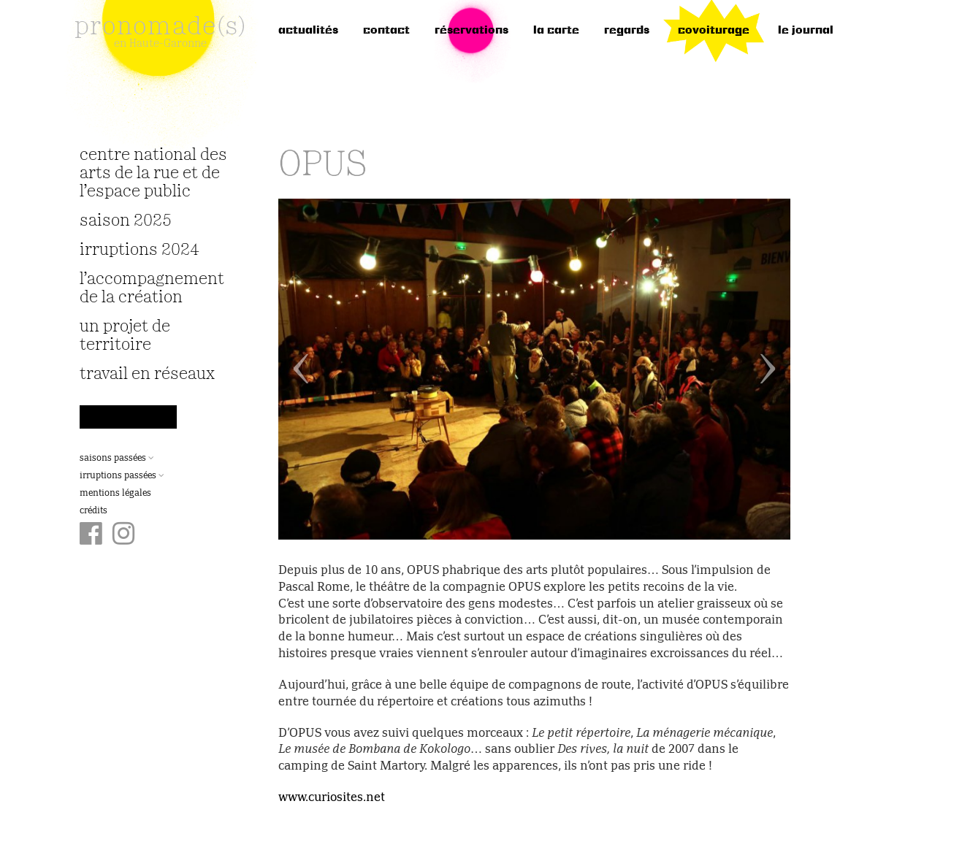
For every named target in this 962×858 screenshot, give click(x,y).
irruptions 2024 (139, 250)
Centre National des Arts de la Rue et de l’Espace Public (153, 173)
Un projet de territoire (125, 336)
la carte (556, 31)
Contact (386, 31)
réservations (471, 31)
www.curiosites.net (331, 798)
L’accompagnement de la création (152, 288)
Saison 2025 (126, 221)
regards (626, 31)
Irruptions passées (122, 476)
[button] (316, 369)
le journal (805, 31)
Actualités (308, 31)
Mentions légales (115, 493)
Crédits (93, 511)
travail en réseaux (147, 374)
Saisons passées (117, 458)
